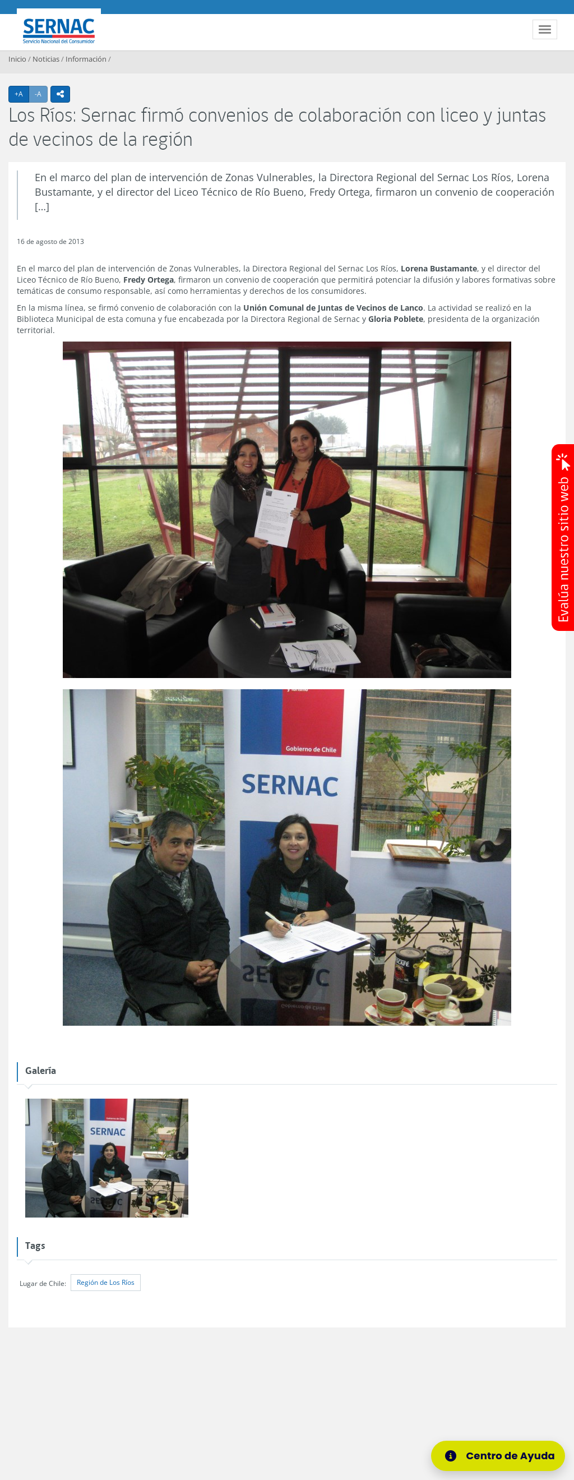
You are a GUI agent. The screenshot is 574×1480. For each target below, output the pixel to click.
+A (22, 94)
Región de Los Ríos (106, 1282)
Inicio (17, 59)
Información (86, 59)
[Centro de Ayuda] (498, 1456)
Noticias (46, 59)
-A (41, 94)
